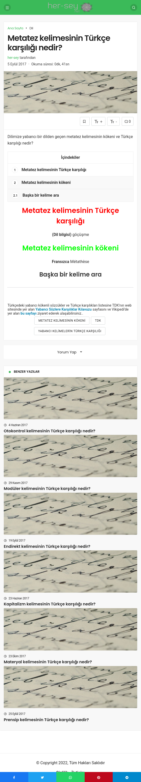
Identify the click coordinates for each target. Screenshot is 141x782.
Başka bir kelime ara (35, 195)
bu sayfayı (29, 313)
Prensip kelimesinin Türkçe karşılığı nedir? (46, 719)
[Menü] (7, 7)
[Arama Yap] (133, 7)
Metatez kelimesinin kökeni (41, 183)
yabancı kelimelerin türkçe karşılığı (69, 331)
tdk (98, 320)
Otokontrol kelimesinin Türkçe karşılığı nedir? (49, 431)
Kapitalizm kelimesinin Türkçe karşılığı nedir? (49, 604)
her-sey (13, 58)
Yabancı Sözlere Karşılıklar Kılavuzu (64, 309)
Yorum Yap (67, 352)
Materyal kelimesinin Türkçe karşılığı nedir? (48, 662)
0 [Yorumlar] (127, 121)
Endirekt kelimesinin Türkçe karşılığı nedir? (47, 546)
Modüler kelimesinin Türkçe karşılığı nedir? (47, 488)
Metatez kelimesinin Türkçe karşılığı (49, 170)
